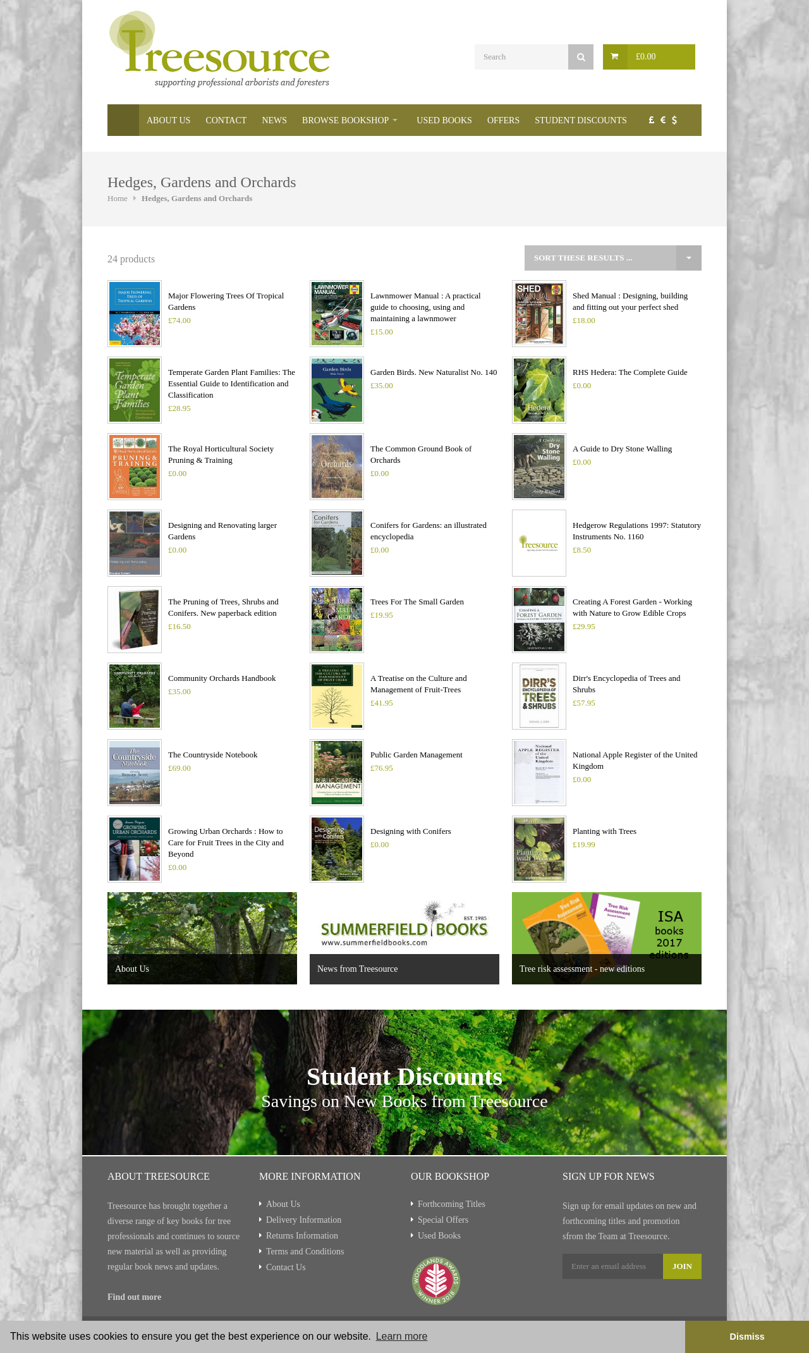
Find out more (134, 1297)
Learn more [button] (402, 1336)
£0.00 (646, 56)
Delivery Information (303, 1220)
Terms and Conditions (305, 1251)
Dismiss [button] (746, 1337)
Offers (503, 120)
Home (123, 120)
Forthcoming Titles (451, 1204)
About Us (168, 120)
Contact (225, 120)
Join (682, 1266)
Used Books (444, 120)
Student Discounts (581, 120)
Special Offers (443, 1220)
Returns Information (302, 1235)
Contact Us (286, 1267)
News (274, 120)
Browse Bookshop (345, 120)
